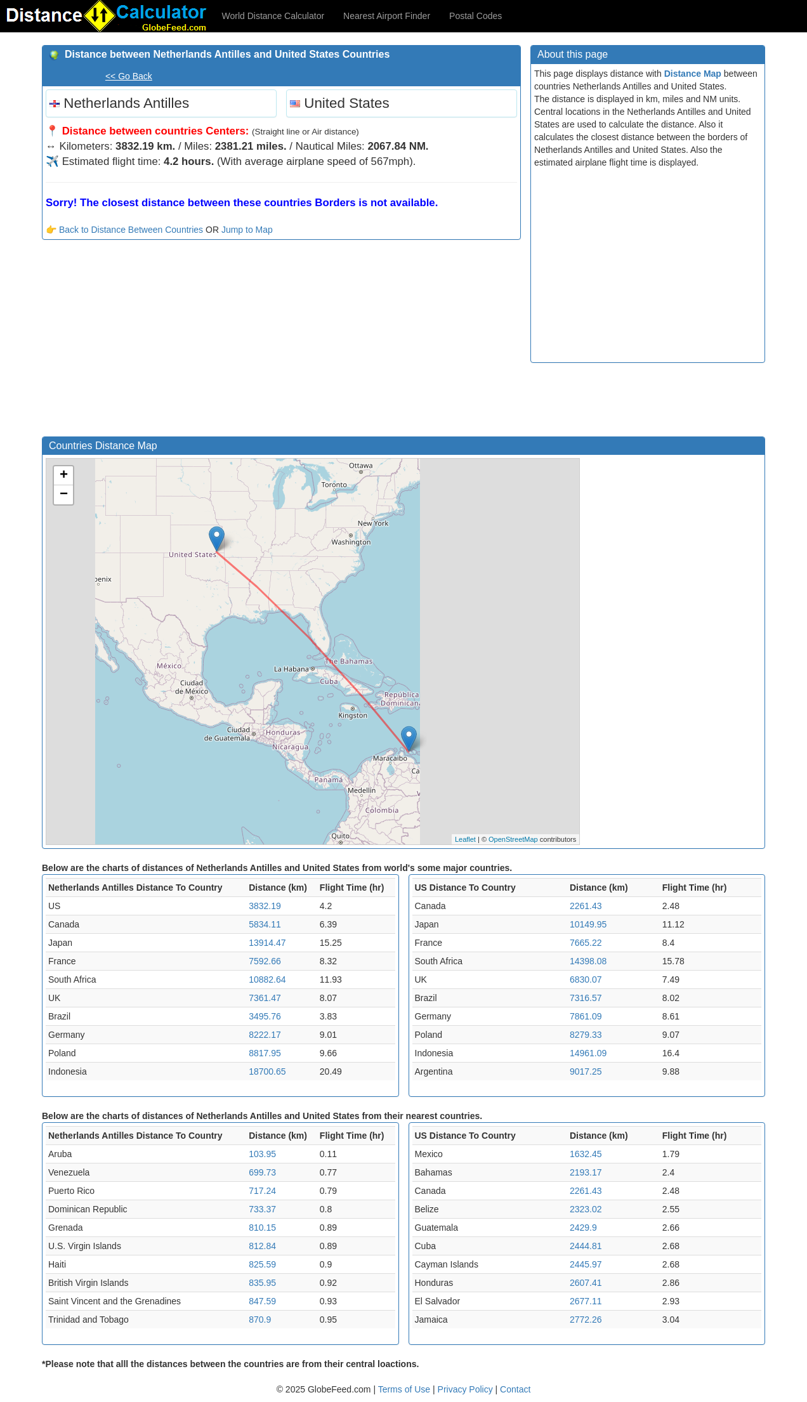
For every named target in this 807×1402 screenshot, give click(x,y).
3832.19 (265, 906)
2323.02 (586, 1209)
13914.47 (267, 943)
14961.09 (588, 1053)
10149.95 (588, 924)
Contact (515, 1389)
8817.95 (265, 1053)
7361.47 (265, 998)
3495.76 (265, 1016)
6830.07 (586, 979)
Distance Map (692, 74)
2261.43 (586, 906)
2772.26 (586, 1319)
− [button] (64, 494)
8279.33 (586, 1035)
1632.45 (586, 1154)
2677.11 (586, 1301)
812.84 (262, 1246)
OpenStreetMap (513, 839)
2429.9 (583, 1227)
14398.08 (588, 961)
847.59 (262, 1301)
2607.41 (586, 1283)
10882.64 (267, 979)
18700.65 (267, 1071)
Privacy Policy (466, 1389)
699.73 (262, 1172)
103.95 (262, 1154)
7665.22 (586, 943)
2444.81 (586, 1246)
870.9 (260, 1319)
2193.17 (586, 1172)
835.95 (262, 1283)
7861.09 (586, 1016)
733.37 (262, 1209)
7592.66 (265, 961)
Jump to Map (247, 230)
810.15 (262, 1227)
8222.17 (265, 1035)
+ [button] (64, 475)
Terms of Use (405, 1389)
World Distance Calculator (273, 16)
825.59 (262, 1264)
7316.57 (586, 998)
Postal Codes (475, 16)
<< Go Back (128, 76)
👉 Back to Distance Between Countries (124, 230)
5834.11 (265, 924)
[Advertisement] (281, 341)
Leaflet (465, 839)
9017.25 (586, 1071)
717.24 (262, 1191)
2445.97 (586, 1264)
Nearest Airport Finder (386, 16)
